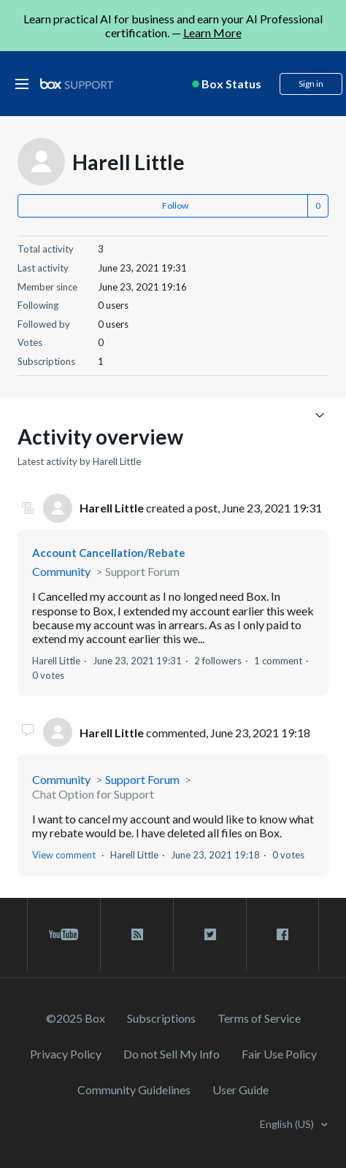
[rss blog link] (137, 934)
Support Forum (142, 571)
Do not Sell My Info (171, 1054)
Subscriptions (161, 1018)
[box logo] (76, 83)
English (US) (288, 1124)
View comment (64, 855)
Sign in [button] (311, 83)
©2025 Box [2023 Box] (75, 1018)
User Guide (240, 1089)
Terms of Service (259, 1018)
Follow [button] (175, 205)
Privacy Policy (65, 1054)
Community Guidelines (134, 1089)
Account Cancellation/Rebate (108, 552)
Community (61, 571)
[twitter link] (210, 934)
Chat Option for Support (93, 794)
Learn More (212, 32)
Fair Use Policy (279, 1054)
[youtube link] (64, 934)
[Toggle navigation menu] (319, 414)
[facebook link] (282, 934)
